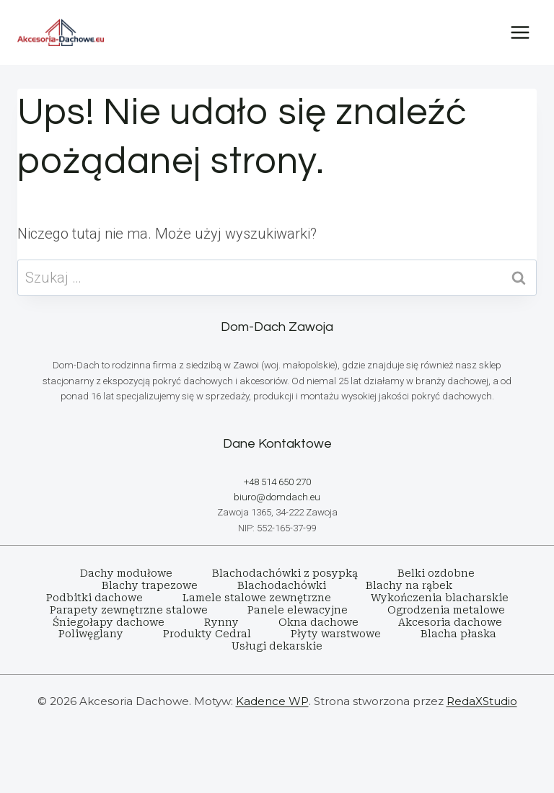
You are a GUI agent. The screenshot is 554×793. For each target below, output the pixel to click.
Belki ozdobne (436, 573)
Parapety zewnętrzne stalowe (129, 610)
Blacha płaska (458, 633)
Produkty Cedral (207, 633)
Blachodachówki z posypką (285, 573)
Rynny (221, 622)
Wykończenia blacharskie (440, 597)
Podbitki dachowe (94, 597)
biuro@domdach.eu (277, 497)
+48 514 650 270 (277, 482)
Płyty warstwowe (336, 633)
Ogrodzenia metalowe (446, 610)
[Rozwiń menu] (520, 32)
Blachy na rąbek (409, 585)
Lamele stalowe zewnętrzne (257, 597)
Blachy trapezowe (150, 585)
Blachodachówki (281, 585)
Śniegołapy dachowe (108, 622)
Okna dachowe (318, 622)
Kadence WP (272, 701)
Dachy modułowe (126, 573)
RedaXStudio (482, 701)
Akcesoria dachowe (450, 622)
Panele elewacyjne (297, 610)
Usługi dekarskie (277, 646)
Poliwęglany (90, 633)
